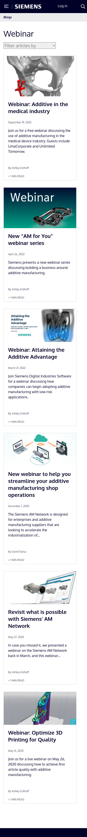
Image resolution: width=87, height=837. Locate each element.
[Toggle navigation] (79, 17)
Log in (62, 6)
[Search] (83, 6)
